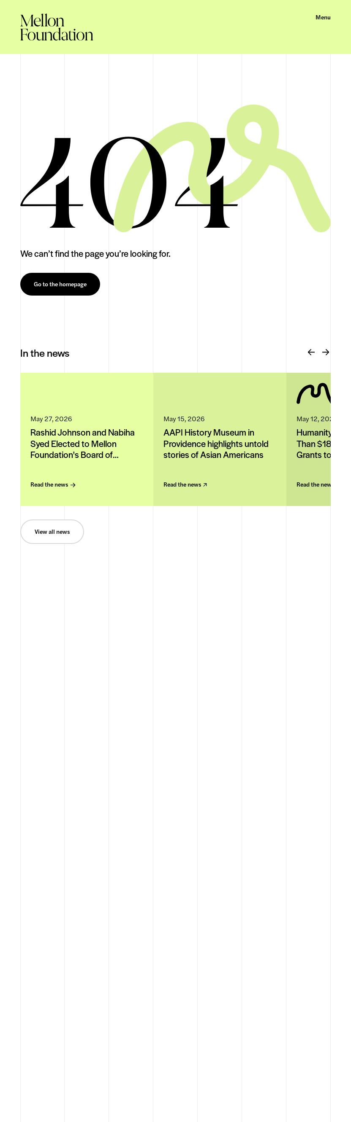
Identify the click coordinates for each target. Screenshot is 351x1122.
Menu (323, 17)
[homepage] (56, 26)
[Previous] (311, 352)
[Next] (326, 352)
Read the (52, 485)
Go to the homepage (60, 284)
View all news (52, 531)
